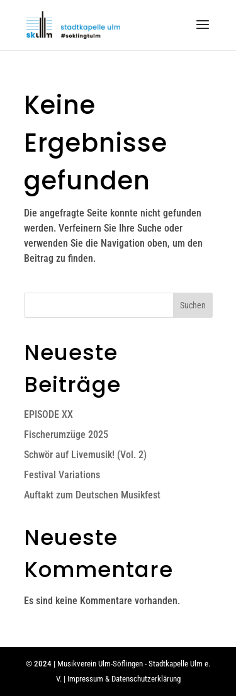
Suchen (193, 305)
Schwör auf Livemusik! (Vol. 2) (85, 455)
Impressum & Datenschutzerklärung (124, 678)
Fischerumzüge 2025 (66, 435)
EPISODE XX (48, 414)
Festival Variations (62, 475)
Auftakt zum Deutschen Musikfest (92, 495)
